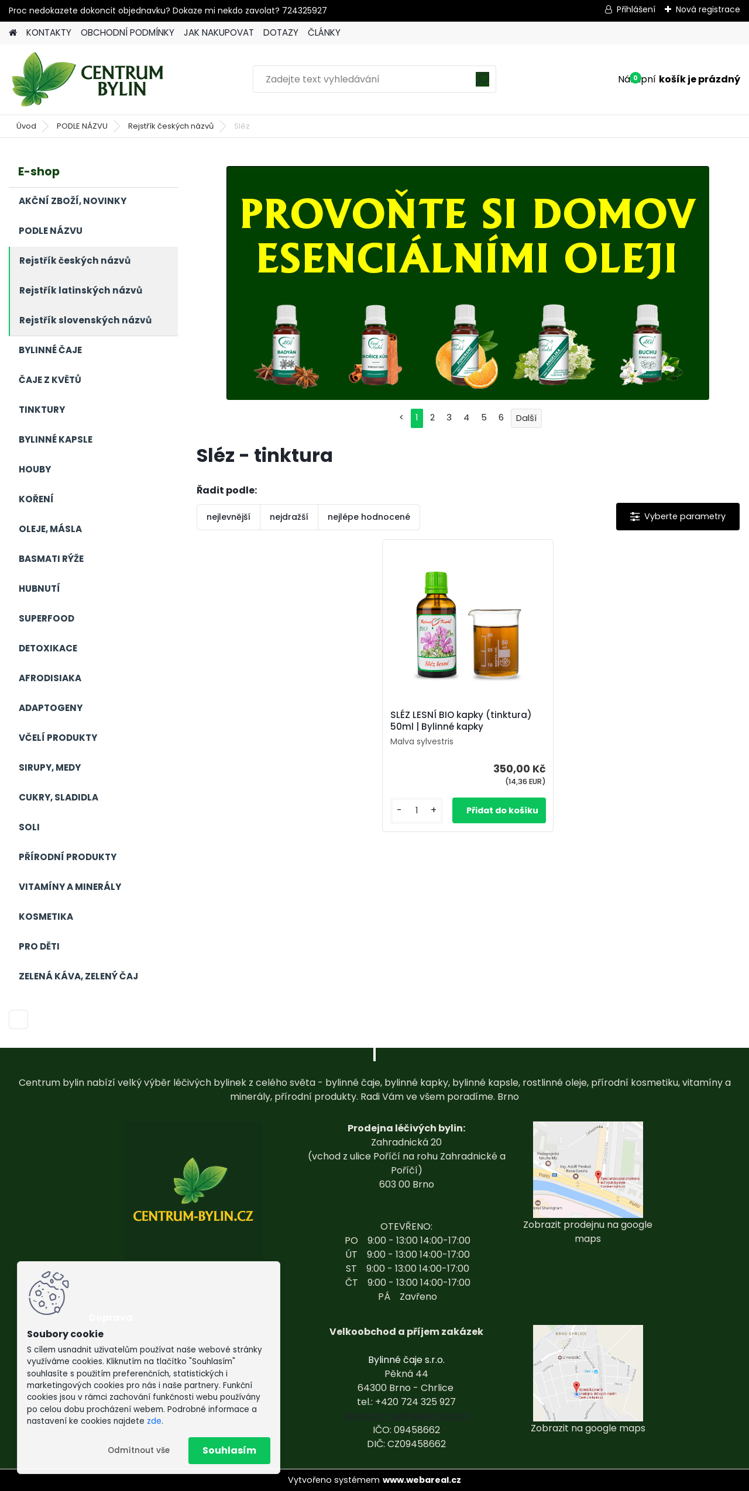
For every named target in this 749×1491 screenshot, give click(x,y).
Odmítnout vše (139, 1450)
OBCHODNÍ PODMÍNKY (127, 32)
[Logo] (89, 79)
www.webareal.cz (422, 1480)
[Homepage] (13, 33)
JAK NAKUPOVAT (219, 32)
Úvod (26, 126)
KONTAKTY (48, 32)
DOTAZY (280, 32)
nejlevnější (228, 517)
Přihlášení (636, 9)
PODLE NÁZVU (82, 126)
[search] (482, 83)
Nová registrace (708, 9)
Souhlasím (229, 1450)
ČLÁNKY (324, 32)
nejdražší (289, 517)
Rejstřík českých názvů (171, 126)
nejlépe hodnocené (369, 517)
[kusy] (416, 811)
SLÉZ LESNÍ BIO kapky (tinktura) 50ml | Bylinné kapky (461, 721)
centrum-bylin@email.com (406, 1416)
